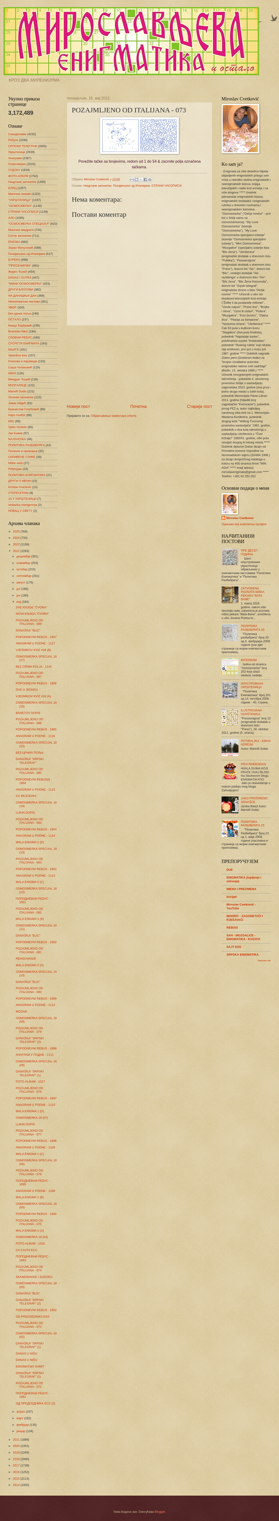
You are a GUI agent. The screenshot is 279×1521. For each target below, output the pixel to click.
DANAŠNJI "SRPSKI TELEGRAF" (30, 760)
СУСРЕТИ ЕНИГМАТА (23, 343)
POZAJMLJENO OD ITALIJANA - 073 (29, 1324)
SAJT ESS (233, 947)
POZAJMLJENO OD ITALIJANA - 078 (29, 1089)
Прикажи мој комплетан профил (244, 524)
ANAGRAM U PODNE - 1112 (35, 1005)
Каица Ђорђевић (20, 325)
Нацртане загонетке (97, 185)
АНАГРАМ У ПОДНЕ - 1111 (35, 1054)
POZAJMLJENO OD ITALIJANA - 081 (29, 950)
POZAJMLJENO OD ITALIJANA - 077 (29, 1132)
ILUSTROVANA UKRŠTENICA (251, 712)
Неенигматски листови (24, 301)
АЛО (11, 218)
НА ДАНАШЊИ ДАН (22, 295)
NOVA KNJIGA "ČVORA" (32, 613)
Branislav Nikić (18, 331)
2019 (16, 1452)
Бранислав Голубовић (23, 409)
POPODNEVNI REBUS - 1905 (36, 729)
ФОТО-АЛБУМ (18, 176)
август (21, 582)
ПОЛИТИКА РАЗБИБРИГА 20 (252, 627)
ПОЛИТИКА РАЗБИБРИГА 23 (252, 823)
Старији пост (199, 406)
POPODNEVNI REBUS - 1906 (36, 683)
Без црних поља (19, 313)
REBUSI (232, 927)
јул (18, 589)
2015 (16, 1478)
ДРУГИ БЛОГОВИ (20, 289)
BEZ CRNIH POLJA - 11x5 (33, 666)
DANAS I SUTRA (19, 277)
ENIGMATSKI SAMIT (30, 1366)
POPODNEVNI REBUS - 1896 (36, 1141)
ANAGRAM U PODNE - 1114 (35, 835)
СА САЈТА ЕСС (26, 1250)
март (20, 1418)
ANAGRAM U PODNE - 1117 (35, 643)
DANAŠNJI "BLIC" (28, 630)
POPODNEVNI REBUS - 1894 (36, 1214)
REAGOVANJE (26, 958)
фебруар (23, 1424)
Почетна (138, 406)
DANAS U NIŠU (26, 1353)
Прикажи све (264, 960)
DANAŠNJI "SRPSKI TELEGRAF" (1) (30, 1073)
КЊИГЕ (13, 349)
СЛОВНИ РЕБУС (20, 337)
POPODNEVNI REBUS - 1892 (36, 1310)
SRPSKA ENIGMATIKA (242, 954)
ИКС (11, 421)
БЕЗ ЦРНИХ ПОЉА (29, 752)
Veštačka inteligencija (22, 505)
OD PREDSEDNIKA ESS (32, 1316)
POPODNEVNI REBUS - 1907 (36, 637)
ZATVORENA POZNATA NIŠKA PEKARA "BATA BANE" (252, 594)
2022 (16, 551)
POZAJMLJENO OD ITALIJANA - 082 (29, 910)
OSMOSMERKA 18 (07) (32, 1117)
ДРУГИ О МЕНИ (19, 481)
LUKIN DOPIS (25, 812)
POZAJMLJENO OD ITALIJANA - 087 (29, 674)
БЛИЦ (12, 188)
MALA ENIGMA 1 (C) (30, 1154)
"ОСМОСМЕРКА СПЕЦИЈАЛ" (28, 223)
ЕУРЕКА (14, 259)
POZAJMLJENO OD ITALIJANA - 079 (29, 1029)
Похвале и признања (23, 451)
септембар (24, 576)
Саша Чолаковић (20, 367)
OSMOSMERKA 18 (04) (32, 1237)
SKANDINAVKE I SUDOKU (34, 1277)
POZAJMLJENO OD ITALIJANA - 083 (29, 860)
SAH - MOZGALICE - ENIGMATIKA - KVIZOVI (243, 937)
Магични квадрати (21, 230)
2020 (16, 1446)
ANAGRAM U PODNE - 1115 (35, 789)
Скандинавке (17, 134)
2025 (16, 531)
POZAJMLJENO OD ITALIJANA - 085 (29, 770)
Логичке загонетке (21, 397)
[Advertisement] (139, 365)
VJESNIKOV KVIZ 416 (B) (33, 650)
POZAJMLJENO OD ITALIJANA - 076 (29, 1172)
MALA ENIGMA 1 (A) (30, 1230)
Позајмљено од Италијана (131, 185)
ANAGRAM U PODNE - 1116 (35, 736)
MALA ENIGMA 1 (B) (30, 1197)
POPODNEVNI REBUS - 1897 (36, 1098)
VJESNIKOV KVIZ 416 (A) (33, 696)
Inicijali (231, 896)
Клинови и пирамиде (22, 361)
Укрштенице (16, 152)
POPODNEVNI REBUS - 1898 (36, 1048)
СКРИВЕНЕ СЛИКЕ (21, 457)
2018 (16, 1459)
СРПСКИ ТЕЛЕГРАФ (22, 146)
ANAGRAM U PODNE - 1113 (35, 875)
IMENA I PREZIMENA (241, 889)
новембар (23, 563)
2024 (16, 538)
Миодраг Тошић (19, 379)
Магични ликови (19, 194)
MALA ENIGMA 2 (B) (30, 919)
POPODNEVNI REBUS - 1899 (36, 998)
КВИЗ (12, 373)
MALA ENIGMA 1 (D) (30, 1111)
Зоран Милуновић (20, 247)
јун (18, 595)
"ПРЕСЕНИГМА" (19, 265)
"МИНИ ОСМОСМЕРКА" (25, 283)
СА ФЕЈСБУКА (26, 796)
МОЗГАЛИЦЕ (17, 385)
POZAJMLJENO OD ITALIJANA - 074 (29, 1268)
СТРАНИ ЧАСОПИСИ (166, 185)
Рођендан (15, 469)
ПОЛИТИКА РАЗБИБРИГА (26, 445)
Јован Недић (17, 403)
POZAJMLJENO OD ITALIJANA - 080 (29, 989)
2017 (16, 1465)
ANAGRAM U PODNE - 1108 (35, 1191)
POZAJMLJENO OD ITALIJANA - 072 (29, 1384)
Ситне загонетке (19, 235)
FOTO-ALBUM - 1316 (30, 1243)
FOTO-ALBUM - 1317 (30, 1081)
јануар (21, 1431)
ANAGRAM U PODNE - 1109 (35, 1147)
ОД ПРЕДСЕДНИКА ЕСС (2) (35, 1403)
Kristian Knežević (19, 487)
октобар (22, 569)
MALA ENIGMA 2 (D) (30, 842)
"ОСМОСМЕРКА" (20, 206)
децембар (23, 556)
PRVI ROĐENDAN (253, 764)
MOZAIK (21, 1011)
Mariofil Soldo (17, 391)
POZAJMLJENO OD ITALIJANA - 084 (29, 820)
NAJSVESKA (17, 439)
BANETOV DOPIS (28, 713)
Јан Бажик (15, 433)
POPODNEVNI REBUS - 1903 (36, 829)
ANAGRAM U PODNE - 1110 (35, 1105)
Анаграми (15, 158)
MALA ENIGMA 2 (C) (30, 882)
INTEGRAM (249, 660)
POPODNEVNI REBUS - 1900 (36, 942)
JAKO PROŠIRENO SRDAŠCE (254, 800)
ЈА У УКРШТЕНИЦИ (22, 498)
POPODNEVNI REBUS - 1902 (36, 869)
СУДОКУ (14, 170)
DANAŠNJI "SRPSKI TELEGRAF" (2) (30, 1040)
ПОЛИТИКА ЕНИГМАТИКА (26, 475)
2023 (16, 544)
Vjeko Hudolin (17, 427)
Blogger (160, 1511)
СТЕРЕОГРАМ (18, 493)
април (21, 1411)
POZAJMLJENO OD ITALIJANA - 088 (29, 622)
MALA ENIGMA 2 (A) (30, 965)
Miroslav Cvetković (240, 518)
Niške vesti (15, 463)
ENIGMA (14, 242)
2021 (16, 1439)
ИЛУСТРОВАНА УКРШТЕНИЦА (252, 685)
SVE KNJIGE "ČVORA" (31, 607)
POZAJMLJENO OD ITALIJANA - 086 (29, 721)
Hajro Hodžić (17, 415)
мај (19, 601)
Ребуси (13, 140)
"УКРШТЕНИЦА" (19, 200)
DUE (229, 869)
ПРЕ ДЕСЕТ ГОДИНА (249, 552)
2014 (16, 1485)
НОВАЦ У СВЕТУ (20, 510)
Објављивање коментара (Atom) (113, 416)
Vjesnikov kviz (17, 355)
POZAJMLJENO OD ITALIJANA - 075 (29, 1222)
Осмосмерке (17, 164)
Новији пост (78, 406)
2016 (16, 1472)
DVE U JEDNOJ (27, 689)
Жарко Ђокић (17, 271)
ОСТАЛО (14, 319)
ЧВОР (12, 307)
